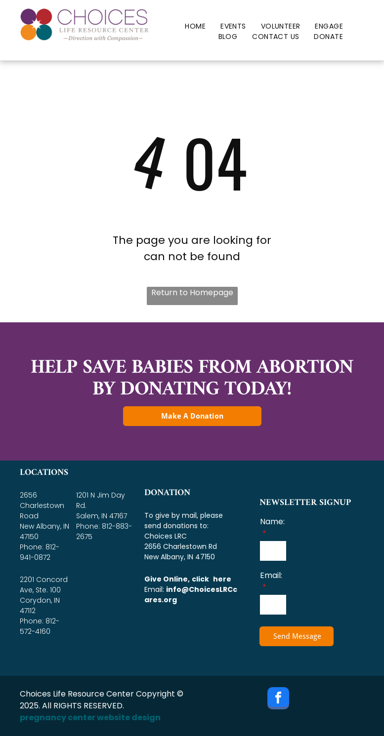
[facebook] (278, 699)
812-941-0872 (39, 552)
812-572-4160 (39, 626)
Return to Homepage (192, 292)
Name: (272, 521)
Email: (271, 575)
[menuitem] (195, 26)
